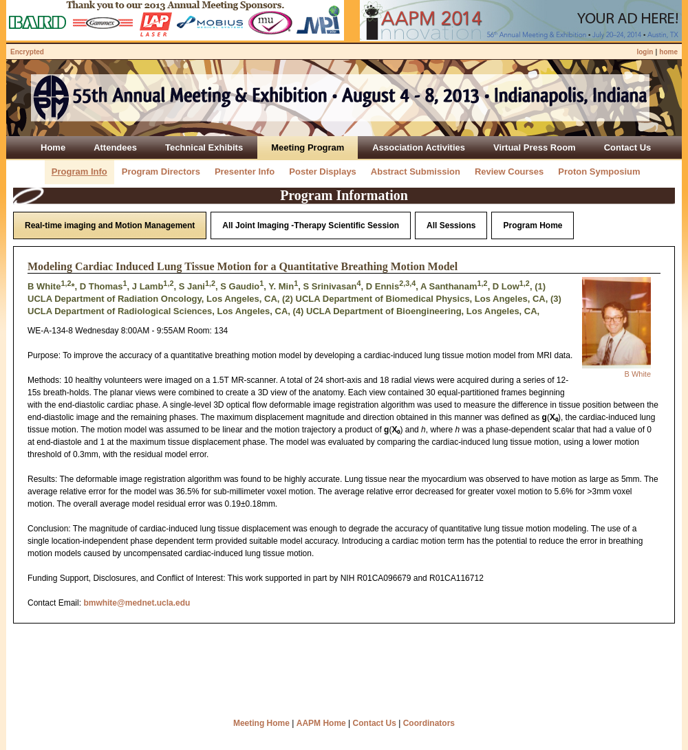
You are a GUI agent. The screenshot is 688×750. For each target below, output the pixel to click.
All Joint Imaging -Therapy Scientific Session (310, 225)
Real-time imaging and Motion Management (110, 225)
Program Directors (161, 171)
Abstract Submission (415, 171)
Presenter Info (245, 171)
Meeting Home (261, 723)
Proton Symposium (599, 171)
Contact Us (374, 723)
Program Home (532, 225)
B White (637, 374)
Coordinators (429, 723)
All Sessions (451, 225)
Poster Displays (322, 171)
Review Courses (509, 171)
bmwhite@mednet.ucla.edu (136, 603)
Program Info (79, 171)
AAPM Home (321, 723)
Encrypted (27, 52)
